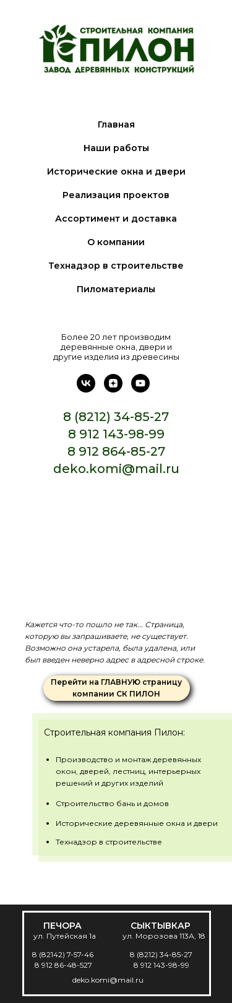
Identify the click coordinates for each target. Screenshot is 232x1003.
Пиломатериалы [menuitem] (116, 289)
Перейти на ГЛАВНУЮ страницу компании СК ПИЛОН (116, 687)
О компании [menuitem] (116, 242)
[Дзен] (113, 389)
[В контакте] (86, 389)
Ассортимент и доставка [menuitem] (116, 218)
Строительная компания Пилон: (114, 732)
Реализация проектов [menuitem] (116, 195)
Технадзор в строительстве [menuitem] (116, 265)
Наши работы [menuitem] (116, 148)
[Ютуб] (140, 389)
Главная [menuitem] (116, 124)
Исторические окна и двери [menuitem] (116, 171)
